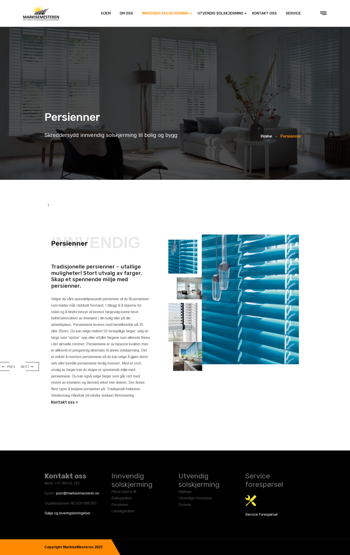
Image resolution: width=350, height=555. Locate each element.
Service (293, 13)
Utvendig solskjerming (220, 13)
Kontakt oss (64, 402)
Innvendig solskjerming (165, 13)
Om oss (126, 13)
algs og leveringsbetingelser (68, 513)
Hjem (106, 13)
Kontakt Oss (264, 13)
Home (267, 136)
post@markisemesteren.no (77, 493)
